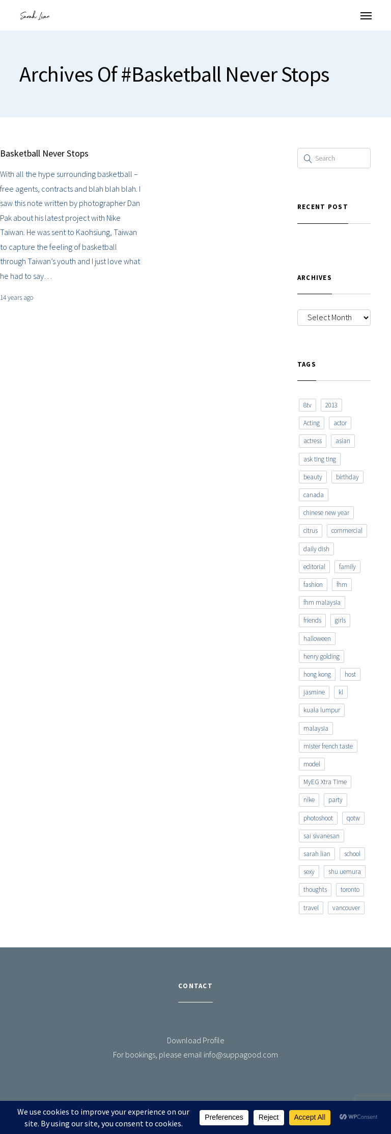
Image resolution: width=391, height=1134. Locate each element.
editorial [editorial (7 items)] (314, 566)
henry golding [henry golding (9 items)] (321, 656)
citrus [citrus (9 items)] (310, 530)
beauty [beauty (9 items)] (312, 477)
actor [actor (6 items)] (340, 423)
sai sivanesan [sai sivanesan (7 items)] (321, 836)
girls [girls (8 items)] (340, 620)
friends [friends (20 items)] (312, 620)
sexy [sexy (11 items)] (309, 871)
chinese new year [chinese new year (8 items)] (326, 512)
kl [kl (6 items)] (341, 692)
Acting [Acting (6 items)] (311, 423)
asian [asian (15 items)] (343, 440)
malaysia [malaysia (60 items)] (315, 728)
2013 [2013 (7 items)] (331, 405)
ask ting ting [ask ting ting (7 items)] (319, 459)
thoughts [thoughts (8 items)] (315, 889)
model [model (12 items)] (311, 764)
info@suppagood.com (241, 1054)
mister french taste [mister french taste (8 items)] (328, 746)
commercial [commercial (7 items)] (346, 530)
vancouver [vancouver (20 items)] (346, 908)
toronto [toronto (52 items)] (350, 889)
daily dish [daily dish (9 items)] (316, 549)
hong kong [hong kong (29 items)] (317, 674)
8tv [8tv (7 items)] (307, 405)
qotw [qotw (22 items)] (353, 818)
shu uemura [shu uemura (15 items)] (344, 871)
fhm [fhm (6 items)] (342, 584)
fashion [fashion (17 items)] (313, 584)
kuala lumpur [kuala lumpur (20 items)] (321, 710)
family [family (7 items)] (347, 566)
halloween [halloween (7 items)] (317, 638)
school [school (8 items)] (352, 853)
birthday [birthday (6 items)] (347, 477)
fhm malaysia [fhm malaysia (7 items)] (322, 602)
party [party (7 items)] (335, 799)
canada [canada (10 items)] (313, 495)
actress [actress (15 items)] (312, 440)
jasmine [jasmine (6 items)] (314, 692)
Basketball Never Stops (44, 153)
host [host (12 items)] (350, 674)
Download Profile (196, 1040)
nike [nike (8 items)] (309, 799)
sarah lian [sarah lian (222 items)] (316, 853)
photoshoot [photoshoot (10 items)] (318, 818)
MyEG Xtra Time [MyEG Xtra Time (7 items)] (325, 782)
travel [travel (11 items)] (311, 908)
